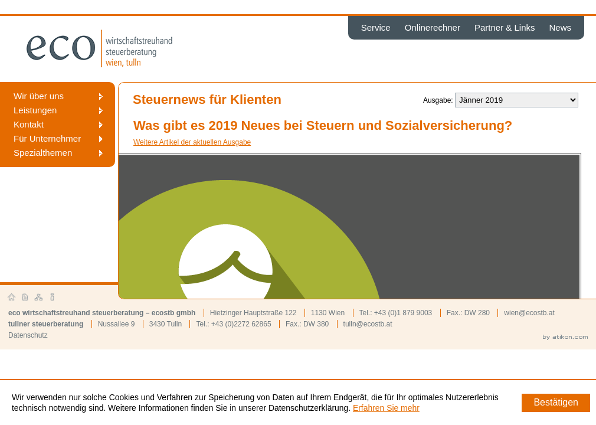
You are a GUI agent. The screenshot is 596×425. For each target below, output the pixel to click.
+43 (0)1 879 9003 (403, 313)
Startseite (12, 297)
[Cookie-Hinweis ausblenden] (556, 403)
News (560, 27)
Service (376, 27)
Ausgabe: (438, 100)
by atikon (565, 338)
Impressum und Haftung (52, 297)
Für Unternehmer (47, 138)
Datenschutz (28, 335)
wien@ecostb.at (529, 313)
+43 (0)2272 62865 (241, 324)
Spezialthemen (43, 153)
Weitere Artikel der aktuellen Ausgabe (192, 142)
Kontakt (29, 124)
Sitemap (39, 297)
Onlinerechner (432, 27)
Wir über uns (39, 96)
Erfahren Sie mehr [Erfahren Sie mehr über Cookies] (386, 408)
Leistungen (35, 110)
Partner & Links (504, 27)
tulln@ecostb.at (367, 324)
